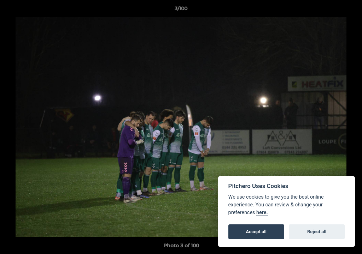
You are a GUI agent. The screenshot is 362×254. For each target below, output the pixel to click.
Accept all (256, 231)
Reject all (316, 231)
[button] (349, 10)
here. (262, 213)
